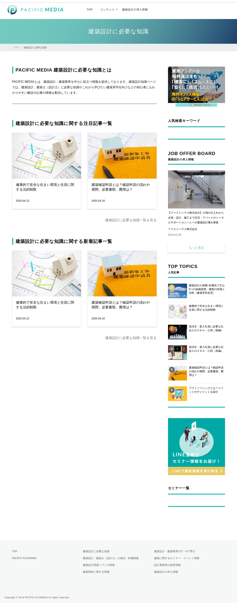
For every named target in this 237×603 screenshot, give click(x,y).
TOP (16, 47)
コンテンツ (107, 9)
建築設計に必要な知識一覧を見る (131, 220)
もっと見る (196, 247)
